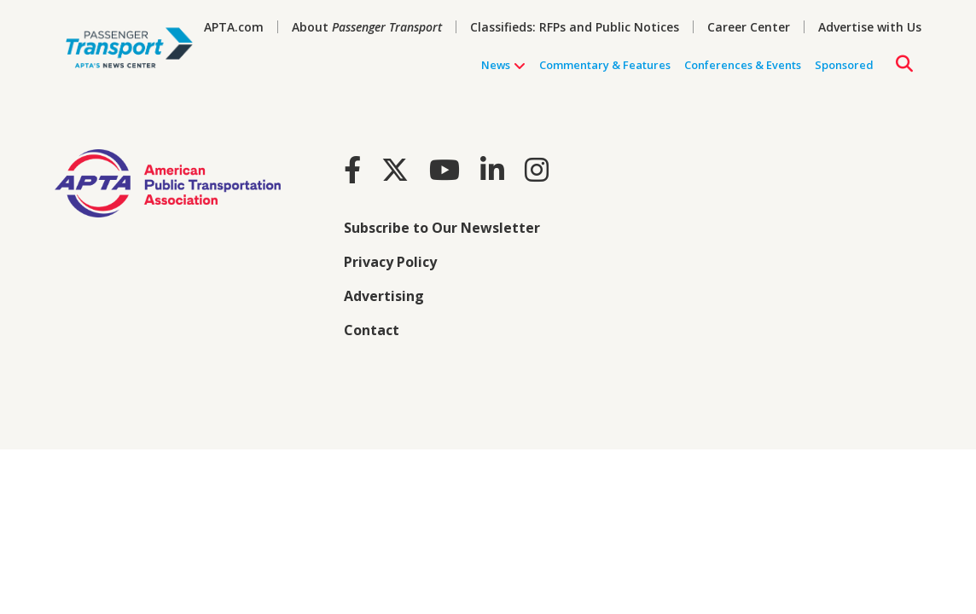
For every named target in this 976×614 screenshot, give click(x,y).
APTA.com (234, 27)
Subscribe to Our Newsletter (442, 227)
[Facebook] (352, 169)
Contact (371, 330)
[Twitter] (395, 169)
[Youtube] (444, 169)
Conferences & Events (742, 64)
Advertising (384, 296)
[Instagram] (537, 169)
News (503, 65)
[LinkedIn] (492, 169)
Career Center (748, 27)
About (367, 27)
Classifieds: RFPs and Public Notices (574, 27)
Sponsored (844, 64)
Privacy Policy (390, 261)
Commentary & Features (605, 64)
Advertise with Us (869, 27)
